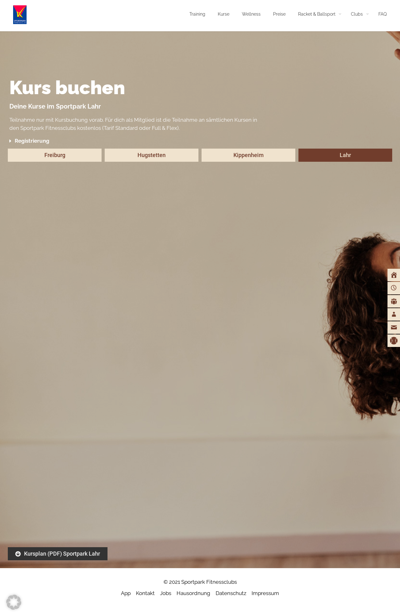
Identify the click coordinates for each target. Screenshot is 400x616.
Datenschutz (231, 593)
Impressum (265, 593)
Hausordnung (193, 593)
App (126, 593)
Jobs (165, 593)
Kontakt (145, 593)
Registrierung (32, 141)
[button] (136, 141)
